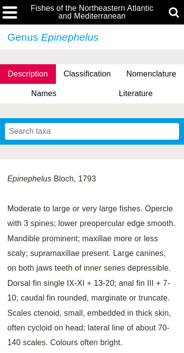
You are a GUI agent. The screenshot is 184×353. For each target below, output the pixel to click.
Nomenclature (152, 74)
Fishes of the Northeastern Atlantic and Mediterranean (91, 12)
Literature (136, 93)
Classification (87, 74)
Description (28, 74)
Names (43, 93)
